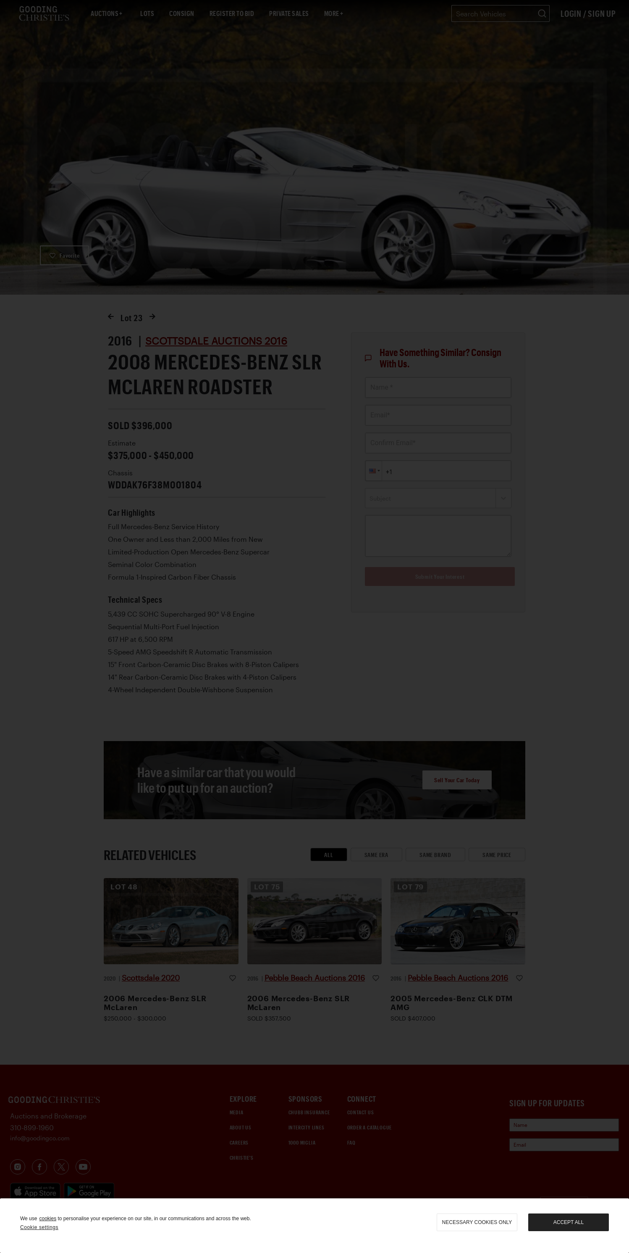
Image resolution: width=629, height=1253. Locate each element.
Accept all (568, 1222)
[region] (314, 1225)
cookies (47, 1218)
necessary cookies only (477, 1222)
